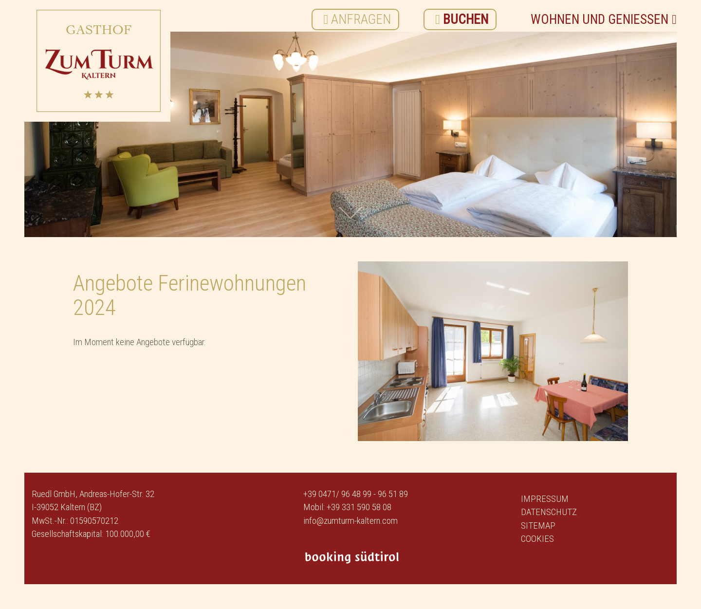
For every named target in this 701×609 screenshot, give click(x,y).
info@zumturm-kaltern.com (350, 520)
